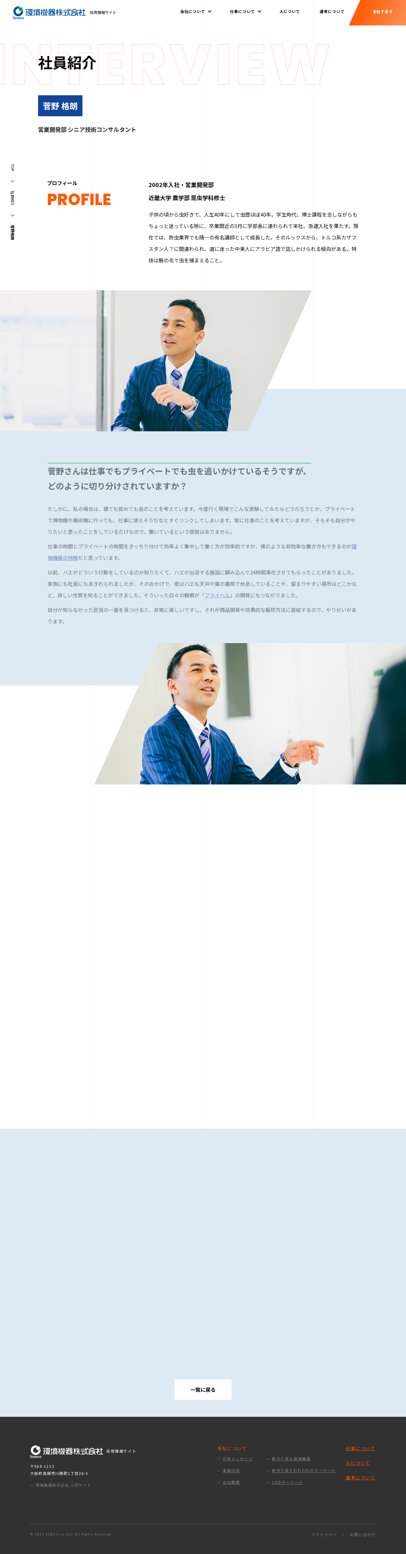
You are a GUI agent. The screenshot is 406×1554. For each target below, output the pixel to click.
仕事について (361, 1448)
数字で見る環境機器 (291, 1459)
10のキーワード (287, 1482)
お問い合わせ (363, 1534)
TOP (13, 168)
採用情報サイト (64, 12)
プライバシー (324, 1534)
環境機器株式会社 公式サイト (63, 1485)
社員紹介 (13, 198)
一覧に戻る (203, 1389)
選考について (332, 11)
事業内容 (231, 1470)
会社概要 (231, 1482)
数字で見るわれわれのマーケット (304, 1470)
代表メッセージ (238, 1459)
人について (289, 11)
